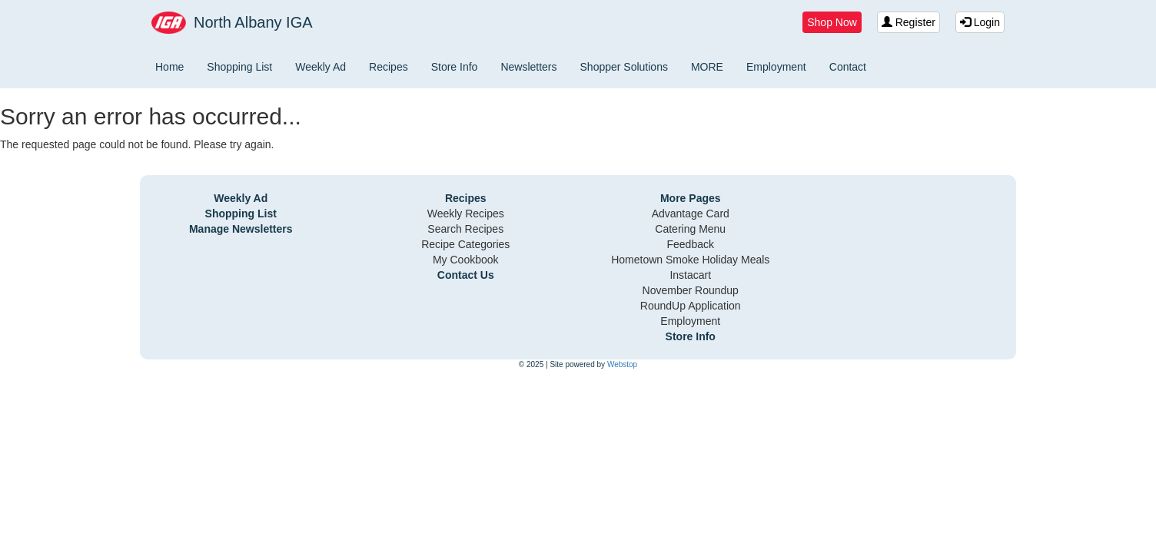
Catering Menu (690, 229)
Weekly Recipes (465, 213)
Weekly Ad (320, 67)
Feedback (690, 244)
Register (908, 22)
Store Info (454, 67)
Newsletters (528, 67)
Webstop (622, 364)
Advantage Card (690, 213)
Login (980, 22)
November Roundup (691, 290)
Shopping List (239, 67)
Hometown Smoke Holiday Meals (690, 259)
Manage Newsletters (241, 229)
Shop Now (832, 22)
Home (169, 67)
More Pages (690, 198)
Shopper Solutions (624, 67)
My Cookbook (466, 259)
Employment (776, 67)
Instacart (690, 275)
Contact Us (465, 275)
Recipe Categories (465, 244)
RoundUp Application (690, 306)
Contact (847, 67)
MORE (707, 67)
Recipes (388, 67)
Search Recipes (465, 229)
